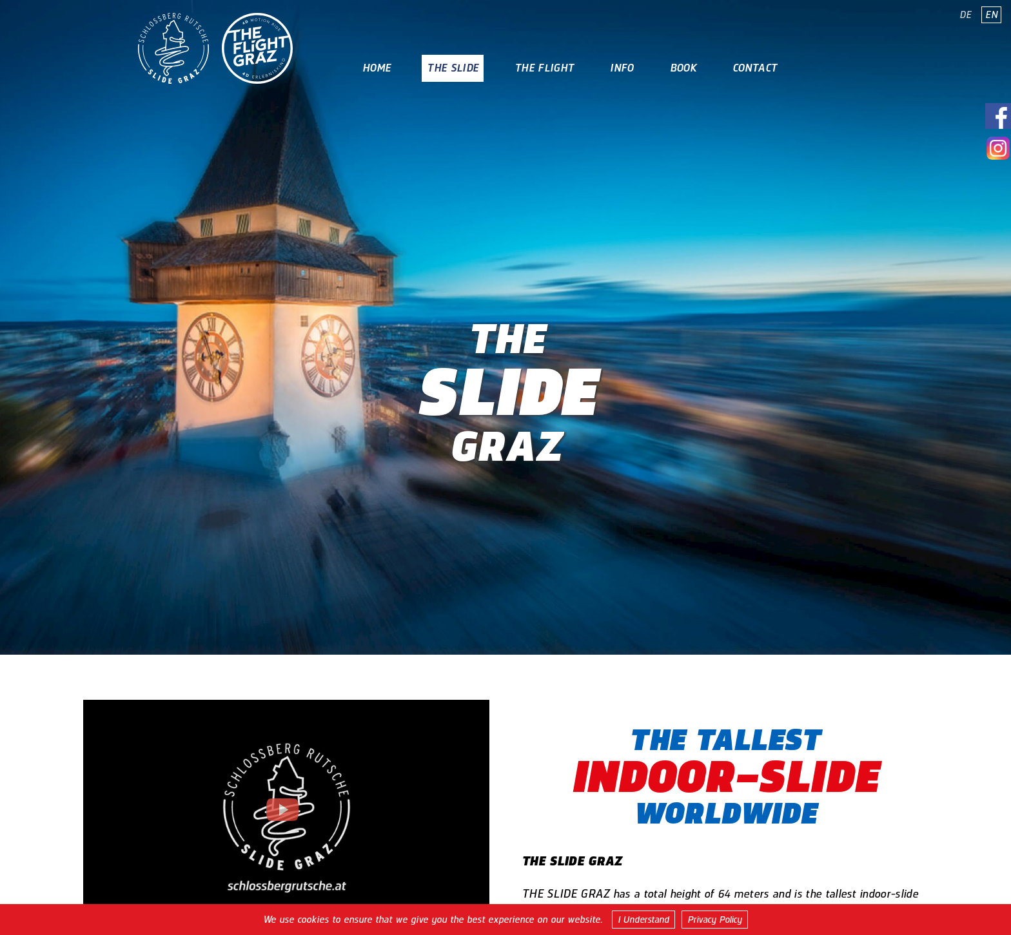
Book (683, 68)
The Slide (452, 68)
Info (621, 68)
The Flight (544, 68)
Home (376, 68)
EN (991, 15)
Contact (754, 68)
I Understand (643, 919)
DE (965, 15)
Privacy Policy (714, 919)
